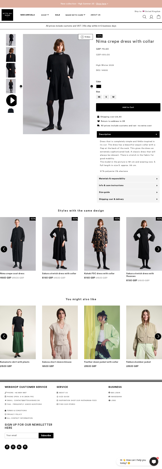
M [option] (113, 97)
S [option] (106, 97)
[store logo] (7, 15)
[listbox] (128, 87)
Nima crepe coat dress (12, 273)
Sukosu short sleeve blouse (57, 362)
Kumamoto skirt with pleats (14, 362)
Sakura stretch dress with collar (59, 273)
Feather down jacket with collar (101, 362)
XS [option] (99, 97)
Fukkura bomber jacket (138, 362)
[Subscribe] (46, 435)
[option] (98, 86)
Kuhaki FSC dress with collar (99, 273)
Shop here (101, 4)
